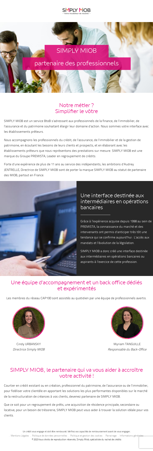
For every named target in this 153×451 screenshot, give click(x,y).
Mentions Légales (20, 436)
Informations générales (131, 436)
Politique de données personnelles (49, 436)
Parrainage (111, 436)
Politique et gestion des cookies (86, 436)
